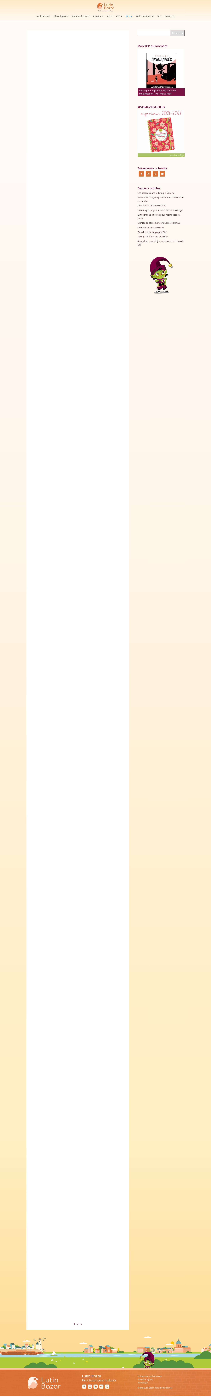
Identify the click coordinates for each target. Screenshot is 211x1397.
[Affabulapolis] (161, 72)
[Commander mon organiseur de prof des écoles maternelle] (161, 133)
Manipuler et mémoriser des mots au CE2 (159, 222)
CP (108, 16)
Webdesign (143, 1382)
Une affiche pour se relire (151, 227)
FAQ (159, 16)
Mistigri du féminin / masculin (153, 236)
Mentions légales (145, 1379)
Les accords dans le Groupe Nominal (156, 192)
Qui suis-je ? (43, 16)
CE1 (118, 16)
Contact (169, 16)
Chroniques (59, 16)
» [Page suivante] (81, 1324)
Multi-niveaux (143, 16)
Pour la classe (79, 16)
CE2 (128, 16)
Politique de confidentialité (150, 1376)
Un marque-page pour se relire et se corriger (160, 210)
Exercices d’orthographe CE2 (152, 232)
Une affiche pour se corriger (152, 205)
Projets (97, 16)
